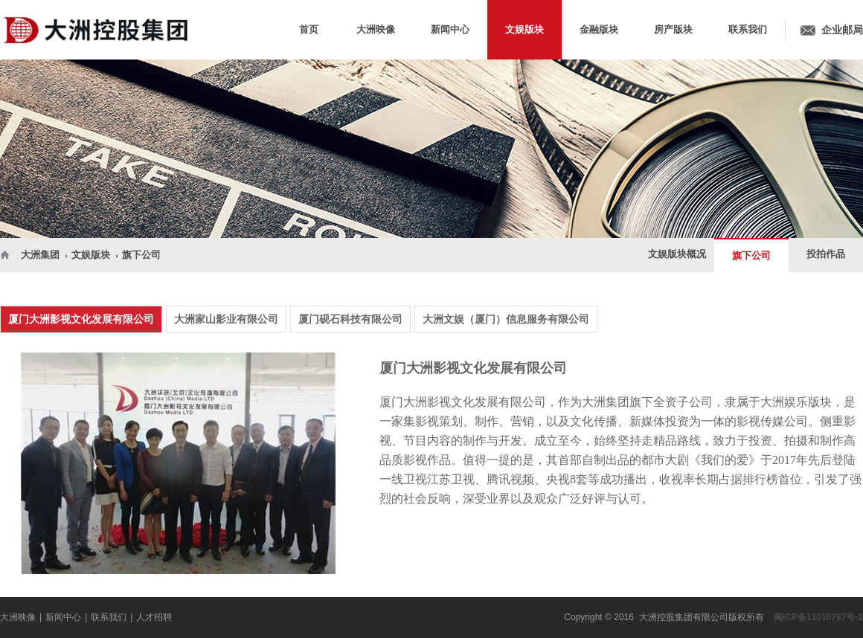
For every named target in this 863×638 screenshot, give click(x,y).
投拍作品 (825, 254)
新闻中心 (63, 617)
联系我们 (108, 617)
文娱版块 (90, 254)
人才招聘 (154, 617)
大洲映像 (18, 617)
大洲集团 (40, 254)
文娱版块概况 (677, 254)
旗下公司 (141, 254)
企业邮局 (842, 30)
